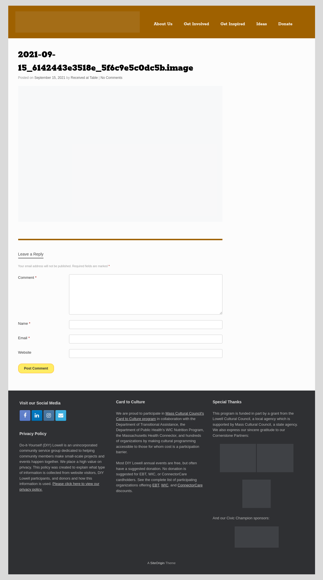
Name (24, 323)
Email (24, 338)
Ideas (262, 24)
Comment (27, 277)
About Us (163, 24)
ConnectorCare (190, 485)
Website (25, 352)
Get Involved (196, 24)
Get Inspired (232, 24)
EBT (155, 485)
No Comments (111, 78)
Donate (285, 24)
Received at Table (84, 78)
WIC (164, 485)
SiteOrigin (157, 563)
